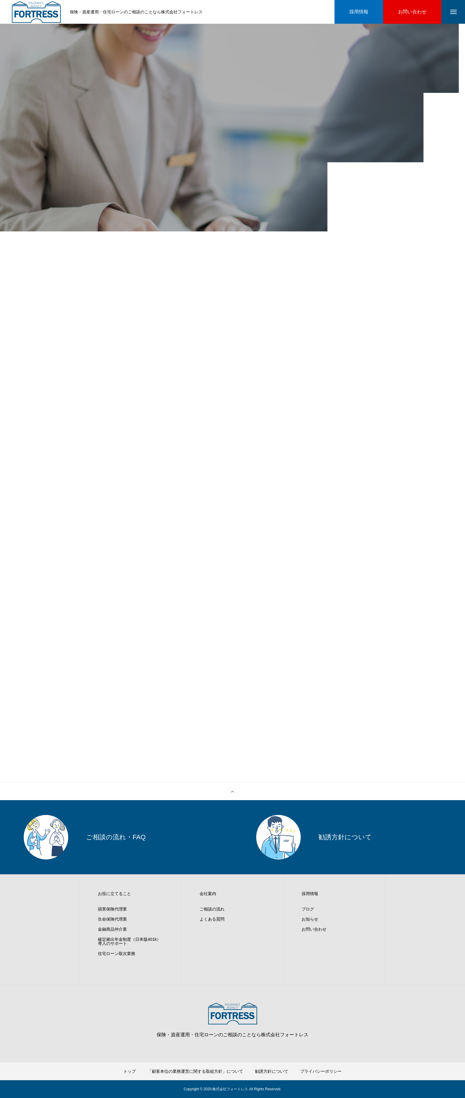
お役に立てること (114, 894)
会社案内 (208, 894)
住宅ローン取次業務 (116, 953)
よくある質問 (212, 919)
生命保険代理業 (112, 919)
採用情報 (310, 894)
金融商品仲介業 (112, 929)
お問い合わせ (314, 929)
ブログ (308, 909)
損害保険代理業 (112, 909)
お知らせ (310, 919)
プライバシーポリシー (321, 1071)
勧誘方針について (271, 1071)
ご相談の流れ (212, 909)
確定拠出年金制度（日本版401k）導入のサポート (129, 941)
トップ (129, 1071)
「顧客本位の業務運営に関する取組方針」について (195, 1071)
